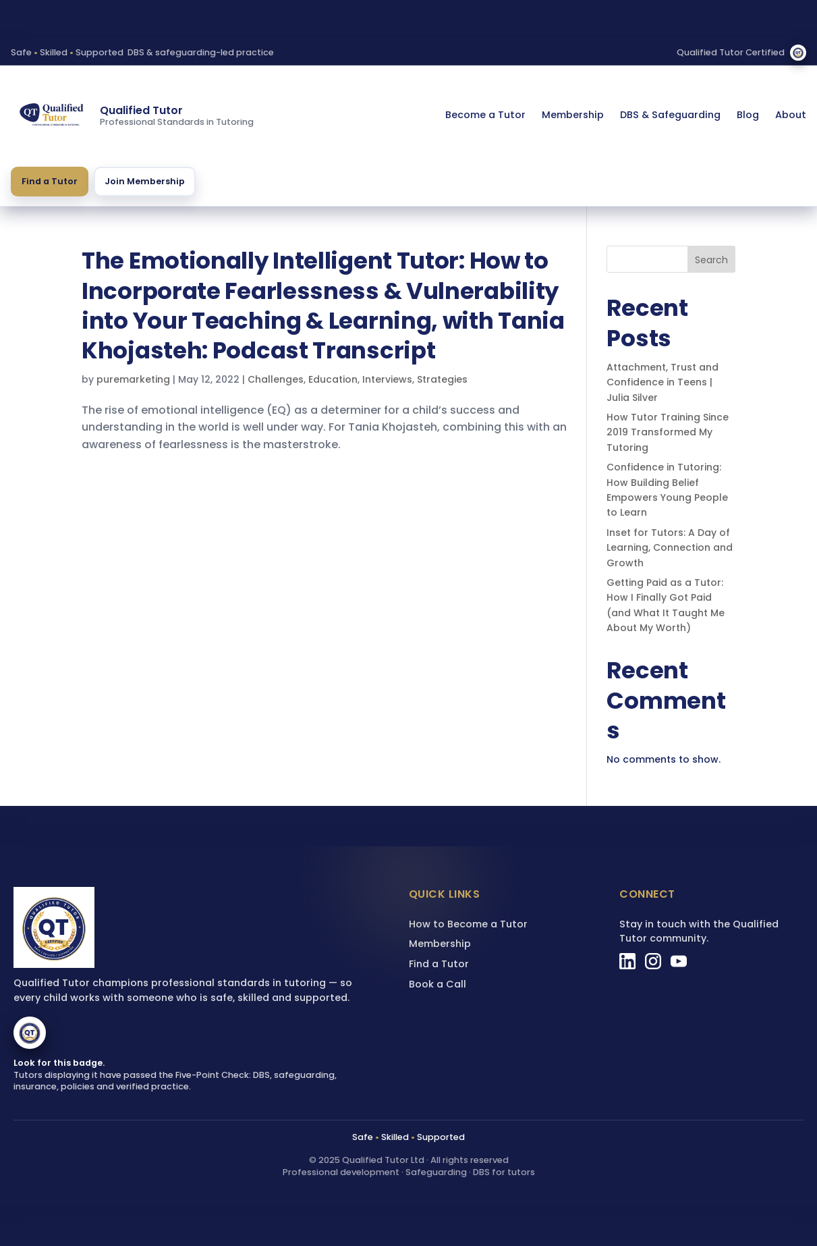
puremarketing (133, 379)
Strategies (442, 379)
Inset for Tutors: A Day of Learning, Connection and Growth (670, 548)
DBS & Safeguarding (670, 114)
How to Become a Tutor (468, 924)
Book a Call (437, 984)
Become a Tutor (485, 114)
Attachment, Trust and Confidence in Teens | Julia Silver (663, 382)
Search (711, 260)
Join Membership (145, 181)
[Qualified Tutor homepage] (51, 115)
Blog (748, 114)
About (790, 114)
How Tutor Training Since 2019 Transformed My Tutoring (668, 432)
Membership (573, 114)
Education (333, 379)
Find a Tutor (50, 181)
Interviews (387, 379)
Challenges (276, 379)
